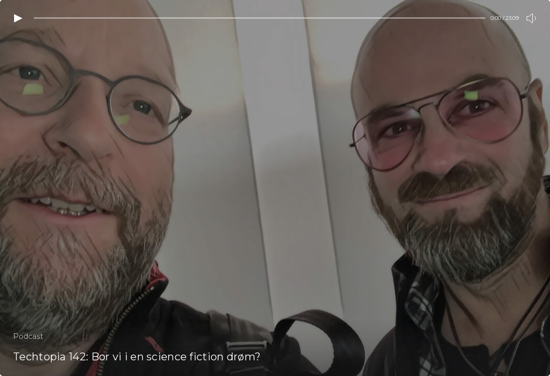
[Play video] (18, 18)
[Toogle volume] (532, 18)
